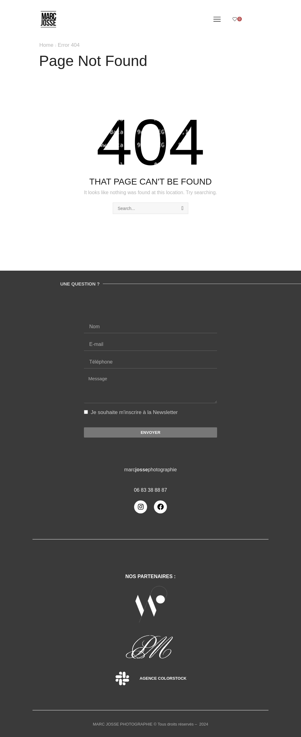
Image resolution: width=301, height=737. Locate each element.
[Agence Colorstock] (122, 678)
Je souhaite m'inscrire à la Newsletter (134, 412)
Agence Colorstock (163, 678)
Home (46, 45)
